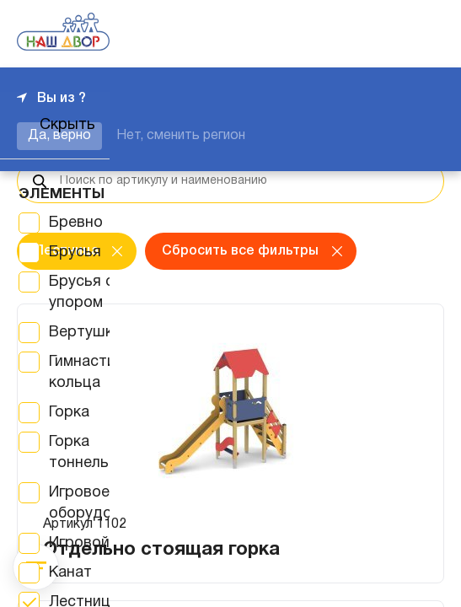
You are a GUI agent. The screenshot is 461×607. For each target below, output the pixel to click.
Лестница (66, 251)
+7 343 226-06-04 (387, 34)
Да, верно (59, 136)
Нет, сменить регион (180, 136)
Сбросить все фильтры (240, 251)
